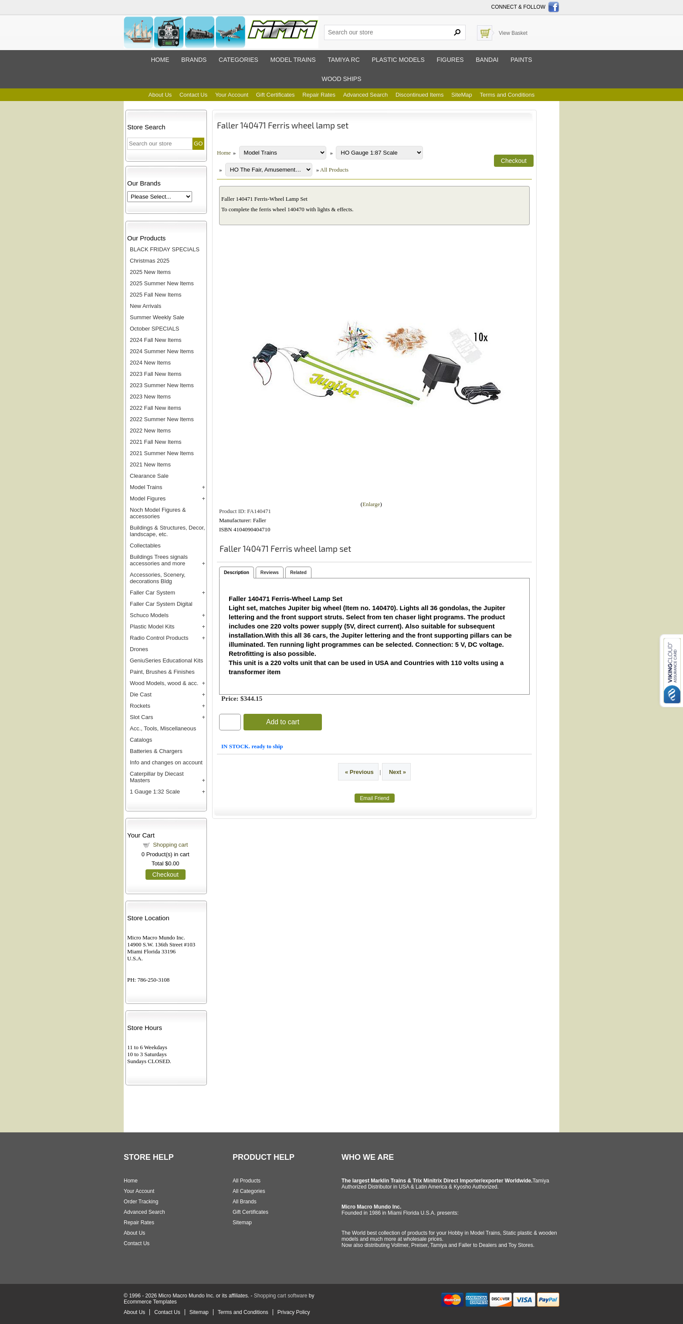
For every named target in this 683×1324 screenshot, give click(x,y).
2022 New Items (150, 430)
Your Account (231, 94)
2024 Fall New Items (156, 340)
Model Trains (146, 487)
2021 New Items (150, 464)
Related (298, 572)
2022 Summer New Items (162, 419)
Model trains (292, 59)
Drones (139, 649)
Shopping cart (170, 844)
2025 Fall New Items (156, 294)
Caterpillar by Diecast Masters (157, 777)
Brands (193, 59)
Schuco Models (149, 615)
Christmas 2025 (149, 260)
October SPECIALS (154, 328)
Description (236, 572)
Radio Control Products (159, 638)
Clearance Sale (149, 476)
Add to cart (282, 722)
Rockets (140, 706)
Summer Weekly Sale (157, 317)
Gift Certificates (275, 94)
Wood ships (341, 78)
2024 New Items (150, 362)
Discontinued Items (420, 94)
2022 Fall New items (155, 408)
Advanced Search (365, 94)
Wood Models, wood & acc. (164, 683)
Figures (449, 59)
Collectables (145, 545)
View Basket (513, 33)
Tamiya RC (343, 59)
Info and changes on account (166, 762)
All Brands (245, 1202)
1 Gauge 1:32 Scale (155, 791)
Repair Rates (318, 94)
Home (160, 59)
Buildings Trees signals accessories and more (159, 560)
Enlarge (371, 504)
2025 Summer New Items (162, 283)
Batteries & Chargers (156, 751)
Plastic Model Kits (152, 626)
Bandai (487, 59)
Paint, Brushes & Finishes (162, 672)
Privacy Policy (293, 1312)
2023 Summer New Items (162, 385)
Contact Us (193, 94)
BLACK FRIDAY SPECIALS (164, 249)
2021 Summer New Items (162, 453)
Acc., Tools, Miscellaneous (163, 728)
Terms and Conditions (507, 94)
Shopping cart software (281, 1296)
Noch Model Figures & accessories (158, 513)
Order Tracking (141, 1202)
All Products (334, 169)
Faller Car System (152, 592)
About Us (160, 94)
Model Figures (148, 498)
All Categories (249, 1191)
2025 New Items (150, 272)
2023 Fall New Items (156, 374)
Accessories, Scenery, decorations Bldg (158, 577)
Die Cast (141, 694)
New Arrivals (145, 306)
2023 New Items (150, 396)
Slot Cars (141, 717)
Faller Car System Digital (161, 604)
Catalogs (141, 739)
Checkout (165, 874)
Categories (238, 59)
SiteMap (461, 94)
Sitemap (242, 1222)
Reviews (269, 572)
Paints (521, 59)
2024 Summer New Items (162, 351)
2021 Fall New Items (156, 442)
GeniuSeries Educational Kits (166, 660)
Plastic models (398, 59)
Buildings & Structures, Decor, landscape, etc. (167, 530)
